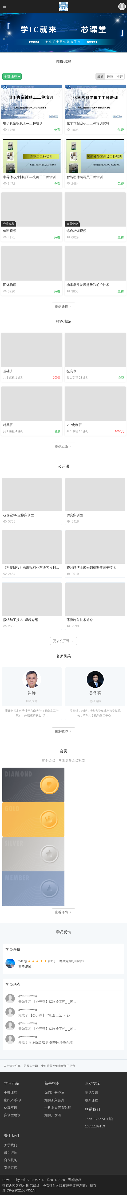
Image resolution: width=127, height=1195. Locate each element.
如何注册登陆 (54, 1092)
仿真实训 (10, 1107)
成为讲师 (10, 1152)
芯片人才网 (31, 1066)
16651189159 (95, 1126)
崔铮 (32, 693)
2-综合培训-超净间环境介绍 (52, 1042)
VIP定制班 (74, 425)
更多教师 (63, 731)
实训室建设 (12, 1115)
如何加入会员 (54, 1100)
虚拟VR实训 (13, 1100)
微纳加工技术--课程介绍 (20, 620)
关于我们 (10, 1145)
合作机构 (10, 1160)
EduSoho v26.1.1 (33, 1180)
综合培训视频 (76, 231)
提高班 (71, 371)
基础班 (8, 371)
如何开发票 (52, 1115)
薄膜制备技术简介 (80, 620)
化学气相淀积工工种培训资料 (88, 123)
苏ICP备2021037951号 (19, 1190)
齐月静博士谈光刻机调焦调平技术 (91, 567)
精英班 (8, 425)
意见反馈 (91, 1092)
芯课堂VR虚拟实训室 (18, 515)
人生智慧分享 (12, 1066)
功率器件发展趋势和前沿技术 (88, 285)
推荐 (119, 76)
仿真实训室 (75, 515)
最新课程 (91, 1100)
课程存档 (74, 1180)
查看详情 (63, 912)
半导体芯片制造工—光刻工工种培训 (29, 177)
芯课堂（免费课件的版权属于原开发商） (60, 1186)
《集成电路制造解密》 (71, 961)
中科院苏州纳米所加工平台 (58, 1066)
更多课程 (63, 306)
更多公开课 (63, 641)
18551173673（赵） (100, 1119)
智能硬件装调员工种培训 (85, 177)
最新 (100, 76)
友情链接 (10, 1167)
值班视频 (9, 231)
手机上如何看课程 (57, 1107)
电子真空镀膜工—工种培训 (23, 123)
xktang (22, 961)
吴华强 (95, 693)
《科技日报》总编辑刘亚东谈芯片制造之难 (34, 567)
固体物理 (9, 285)
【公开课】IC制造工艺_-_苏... (54, 1002)
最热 (110, 76)
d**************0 (27, 996)
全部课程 (12, 76)
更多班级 (63, 446)
